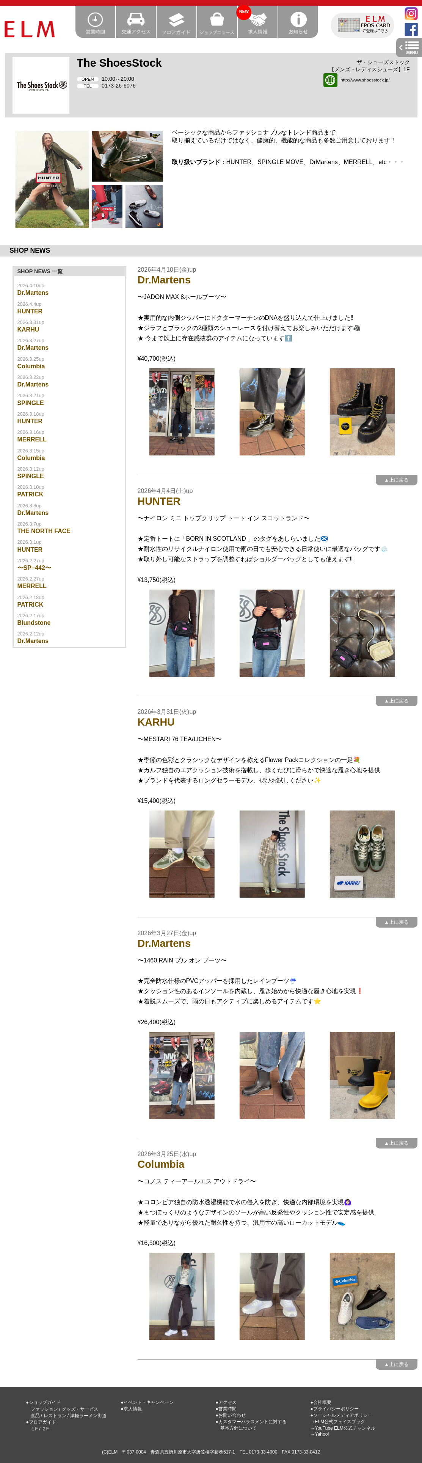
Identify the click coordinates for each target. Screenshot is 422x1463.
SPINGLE (30, 403)
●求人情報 (131, 1408)
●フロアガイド (41, 1422)
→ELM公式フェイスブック (338, 1421)
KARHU (28, 329)
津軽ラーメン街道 (88, 1415)
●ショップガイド (43, 1402)
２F (45, 1429)
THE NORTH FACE (44, 531)
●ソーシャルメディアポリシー (341, 1415)
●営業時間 (226, 1408)
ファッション (44, 1409)
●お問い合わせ (231, 1415)
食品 (35, 1415)
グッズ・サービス (80, 1409)
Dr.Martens (33, 292)
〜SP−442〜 (34, 568)
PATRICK (30, 494)
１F (34, 1429)
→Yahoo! (320, 1434)
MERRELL (32, 439)
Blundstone (34, 623)
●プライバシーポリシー (335, 1408)
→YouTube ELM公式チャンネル (343, 1428)
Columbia (31, 366)
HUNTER (30, 311)
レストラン (55, 1415)
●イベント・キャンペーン (147, 1402)
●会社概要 (321, 1402)
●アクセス (226, 1402)
